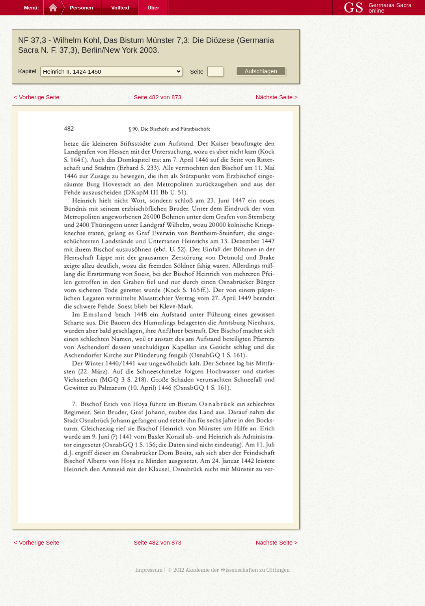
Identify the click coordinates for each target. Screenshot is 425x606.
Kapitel (27, 71)
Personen (81, 8)
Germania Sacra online (390, 8)
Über (153, 8)
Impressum (149, 569)
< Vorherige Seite (37, 97)
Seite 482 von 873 (157, 97)
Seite (196, 71)
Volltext (120, 8)
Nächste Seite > (277, 97)
